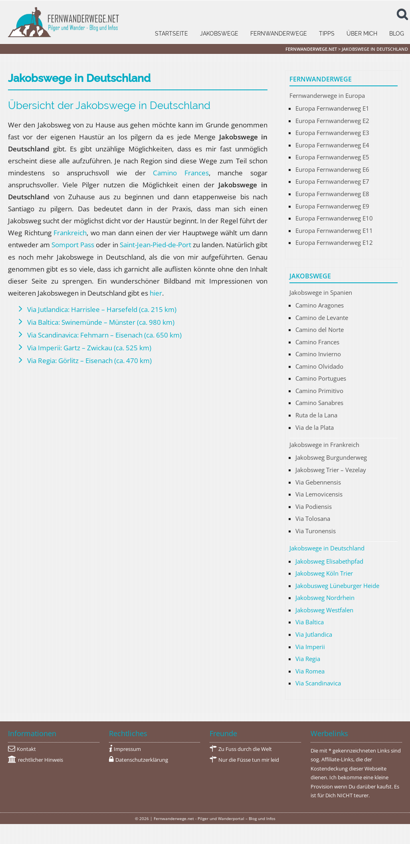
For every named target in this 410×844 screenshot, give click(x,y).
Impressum (127, 749)
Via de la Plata (314, 427)
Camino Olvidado (319, 366)
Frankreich (70, 232)
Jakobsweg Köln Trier (324, 573)
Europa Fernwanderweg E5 (332, 157)
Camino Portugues (320, 378)
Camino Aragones (319, 305)
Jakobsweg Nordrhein (325, 598)
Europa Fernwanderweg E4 (332, 145)
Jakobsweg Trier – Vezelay (330, 470)
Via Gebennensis (318, 482)
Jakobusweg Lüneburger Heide (337, 586)
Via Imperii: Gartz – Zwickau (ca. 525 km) (89, 347)
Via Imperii (310, 647)
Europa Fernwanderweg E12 (334, 242)
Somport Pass (72, 244)
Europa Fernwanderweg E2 (332, 121)
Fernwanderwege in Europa (327, 95)
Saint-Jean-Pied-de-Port (155, 244)
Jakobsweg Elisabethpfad (329, 561)
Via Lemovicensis (319, 494)
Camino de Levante (321, 318)
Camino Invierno (318, 354)
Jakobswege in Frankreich (324, 445)
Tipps (327, 33)
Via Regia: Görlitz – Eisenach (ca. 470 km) (89, 360)
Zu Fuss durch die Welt (245, 749)
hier (156, 293)
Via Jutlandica (313, 634)
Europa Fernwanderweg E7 (332, 181)
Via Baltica (309, 622)
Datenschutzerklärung (141, 760)
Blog (396, 33)
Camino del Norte (319, 330)
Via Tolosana (312, 518)
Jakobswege (219, 33)
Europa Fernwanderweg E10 (334, 218)
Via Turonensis (315, 531)
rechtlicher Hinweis (40, 760)
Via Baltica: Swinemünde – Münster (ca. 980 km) (100, 322)
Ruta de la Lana (316, 415)
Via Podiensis (313, 506)
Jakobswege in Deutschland (326, 548)
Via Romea (310, 671)
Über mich (362, 33)
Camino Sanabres (319, 403)
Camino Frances (181, 172)
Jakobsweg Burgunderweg (331, 457)
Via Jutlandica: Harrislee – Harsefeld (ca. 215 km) (101, 309)
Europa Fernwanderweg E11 (334, 230)
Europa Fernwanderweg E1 (332, 108)
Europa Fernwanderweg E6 (332, 169)
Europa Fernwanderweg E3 (332, 133)
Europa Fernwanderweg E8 (332, 194)
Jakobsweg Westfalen (324, 610)
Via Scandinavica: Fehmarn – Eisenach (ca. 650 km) (104, 335)
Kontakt (26, 749)
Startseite (171, 33)
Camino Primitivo (319, 391)
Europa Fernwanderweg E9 (332, 206)
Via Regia (307, 659)
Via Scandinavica (318, 683)
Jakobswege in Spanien (320, 292)
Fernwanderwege (278, 33)
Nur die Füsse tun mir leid (248, 760)
